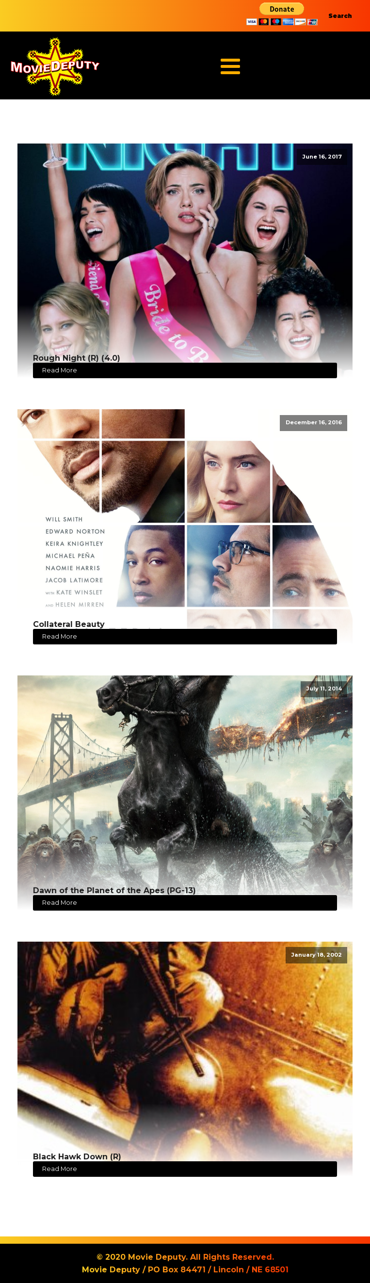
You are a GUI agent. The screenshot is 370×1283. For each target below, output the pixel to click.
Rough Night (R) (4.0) (76, 358)
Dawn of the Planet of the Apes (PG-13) (114, 890)
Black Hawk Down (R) (77, 1156)
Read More (59, 370)
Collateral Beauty (69, 624)
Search (340, 15)
